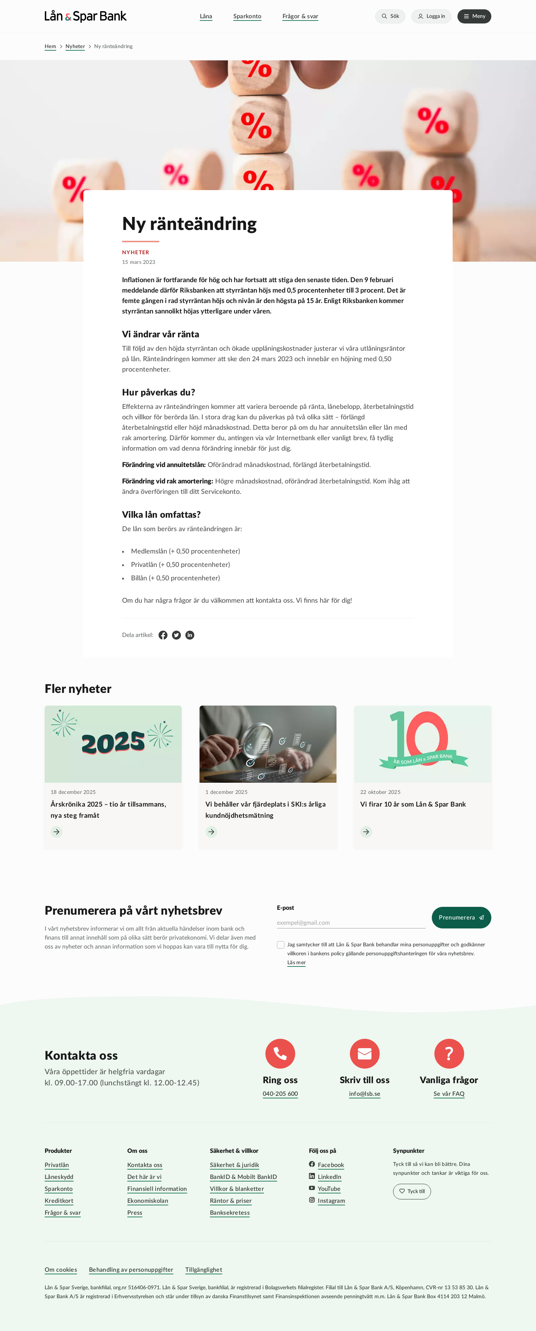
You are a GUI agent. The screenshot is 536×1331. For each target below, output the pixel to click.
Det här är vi (144, 1177)
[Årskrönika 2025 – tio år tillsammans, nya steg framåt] (113, 778)
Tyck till (415, 1191)
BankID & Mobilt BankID (243, 1177)
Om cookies (61, 1270)
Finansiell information (157, 1189)
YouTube (329, 1189)
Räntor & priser (231, 1201)
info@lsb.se (364, 1094)
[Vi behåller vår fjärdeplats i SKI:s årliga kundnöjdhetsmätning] (268, 778)
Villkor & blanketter (237, 1189)
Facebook (331, 1165)
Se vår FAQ (449, 1094)
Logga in (436, 16)
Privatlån (57, 1165)
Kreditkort (59, 1201)
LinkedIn (329, 1177)
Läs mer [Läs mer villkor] (296, 962)
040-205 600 (280, 1094)
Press (135, 1213)
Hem (50, 46)
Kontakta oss (145, 1165)
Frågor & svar (301, 16)
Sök (394, 16)
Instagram (331, 1201)
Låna (206, 16)
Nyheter (75, 46)
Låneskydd (59, 1177)
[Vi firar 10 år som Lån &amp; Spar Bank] (422, 778)
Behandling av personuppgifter (131, 1270)
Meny (478, 16)
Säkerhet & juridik (234, 1165)
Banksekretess (230, 1213)
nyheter (136, 252)
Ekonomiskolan (147, 1201)
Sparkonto (247, 16)
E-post (285, 908)
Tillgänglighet (203, 1270)
